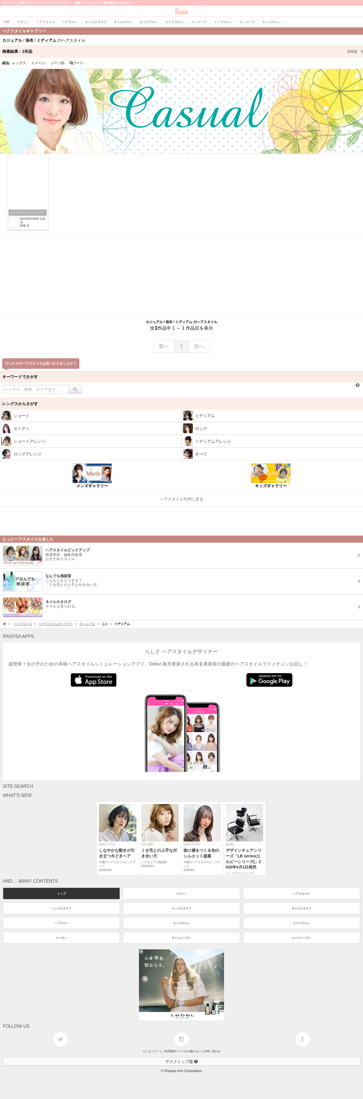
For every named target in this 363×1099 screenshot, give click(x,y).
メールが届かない (189, 1051)
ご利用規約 (169, 1051)
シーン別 (58, 63)
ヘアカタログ (301, 893)
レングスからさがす (20, 403)
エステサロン (301, 923)
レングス (20, 63)
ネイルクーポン (181, 937)
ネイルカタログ (301, 908)
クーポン (61, 937)
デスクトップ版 (181, 1061)
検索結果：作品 (182, 51)
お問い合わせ (211, 1051)
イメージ (39, 63)
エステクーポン (301, 937)
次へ (199, 346)
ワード (77, 63)
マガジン (181, 893)
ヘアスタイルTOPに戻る (182, 499)
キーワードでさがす (20, 376)
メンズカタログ (61, 908)
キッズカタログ (181, 908)
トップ (61, 893)
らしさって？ (151, 1051)
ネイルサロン (181, 923)
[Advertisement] (181, 277)
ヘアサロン (61, 923)
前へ (164, 346)
